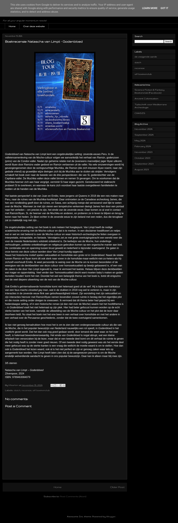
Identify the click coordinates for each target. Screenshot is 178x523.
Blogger (111, 516)
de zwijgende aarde (146, 56)
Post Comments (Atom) (73, 496)
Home (12, 26)
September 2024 (144, 135)
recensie (27, 390)
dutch (17, 390)
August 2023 (142, 169)
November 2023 (143, 152)
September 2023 (144, 163)
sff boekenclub (41, 390)
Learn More (149, 8)
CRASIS (140, 113)
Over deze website (34, 26)
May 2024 (140, 140)
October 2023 (142, 158)
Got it (164, 8)
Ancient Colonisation (146, 98)
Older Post (117, 487)
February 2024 (143, 146)
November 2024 (143, 129)
